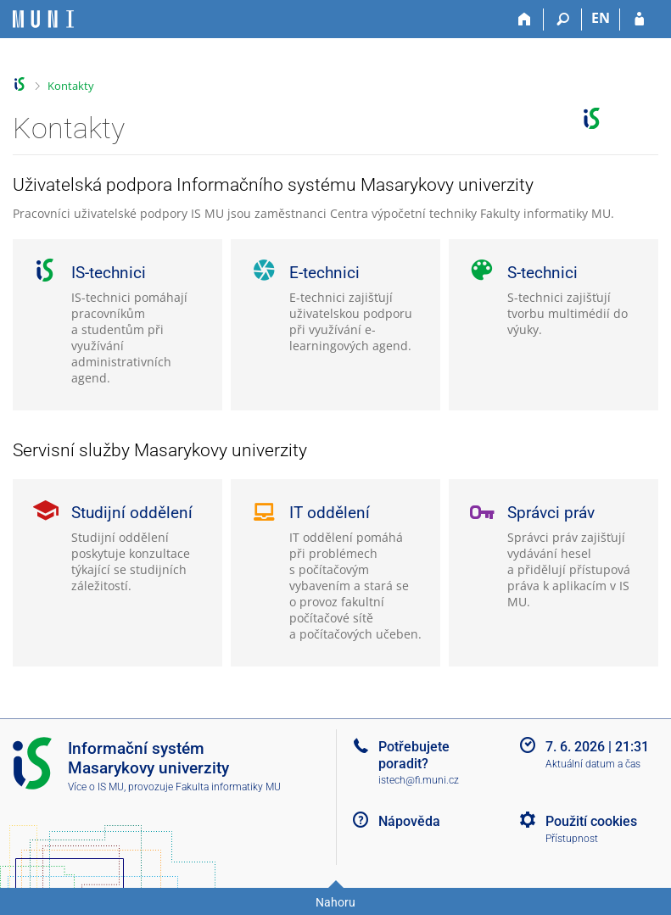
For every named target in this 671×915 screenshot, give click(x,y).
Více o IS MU (96, 787)
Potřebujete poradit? (414, 755)
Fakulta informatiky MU (228, 787)
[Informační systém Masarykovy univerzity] (43, 19)
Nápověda (409, 821)
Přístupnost (571, 839)
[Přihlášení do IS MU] (639, 19)
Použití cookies (591, 821)
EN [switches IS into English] (600, 17)
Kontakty (71, 85)
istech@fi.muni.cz (418, 780)
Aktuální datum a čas (592, 764)
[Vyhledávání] (563, 19)
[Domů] (525, 19)
